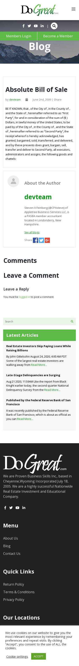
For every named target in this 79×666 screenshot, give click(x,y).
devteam (15, 99)
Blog (7, 546)
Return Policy (13, 584)
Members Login (18, 36)
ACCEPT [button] (38, 656)
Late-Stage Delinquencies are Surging (33, 375)
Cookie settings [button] (17, 656)
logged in (24, 297)
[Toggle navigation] (74, 9)
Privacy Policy (13, 599)
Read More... (39, 365)
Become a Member (58, 36)
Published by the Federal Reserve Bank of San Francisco (38, 402)
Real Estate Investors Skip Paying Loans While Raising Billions (38, 348)
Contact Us (11, 553)
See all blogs (31, 232)
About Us (10, 538)
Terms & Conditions (19, 592)
